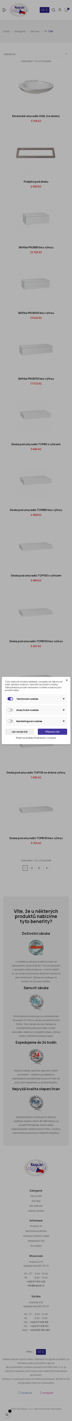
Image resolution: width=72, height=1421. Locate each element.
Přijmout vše (52, 731)
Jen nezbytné (20, 731)
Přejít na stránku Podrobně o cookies (36, 737)
